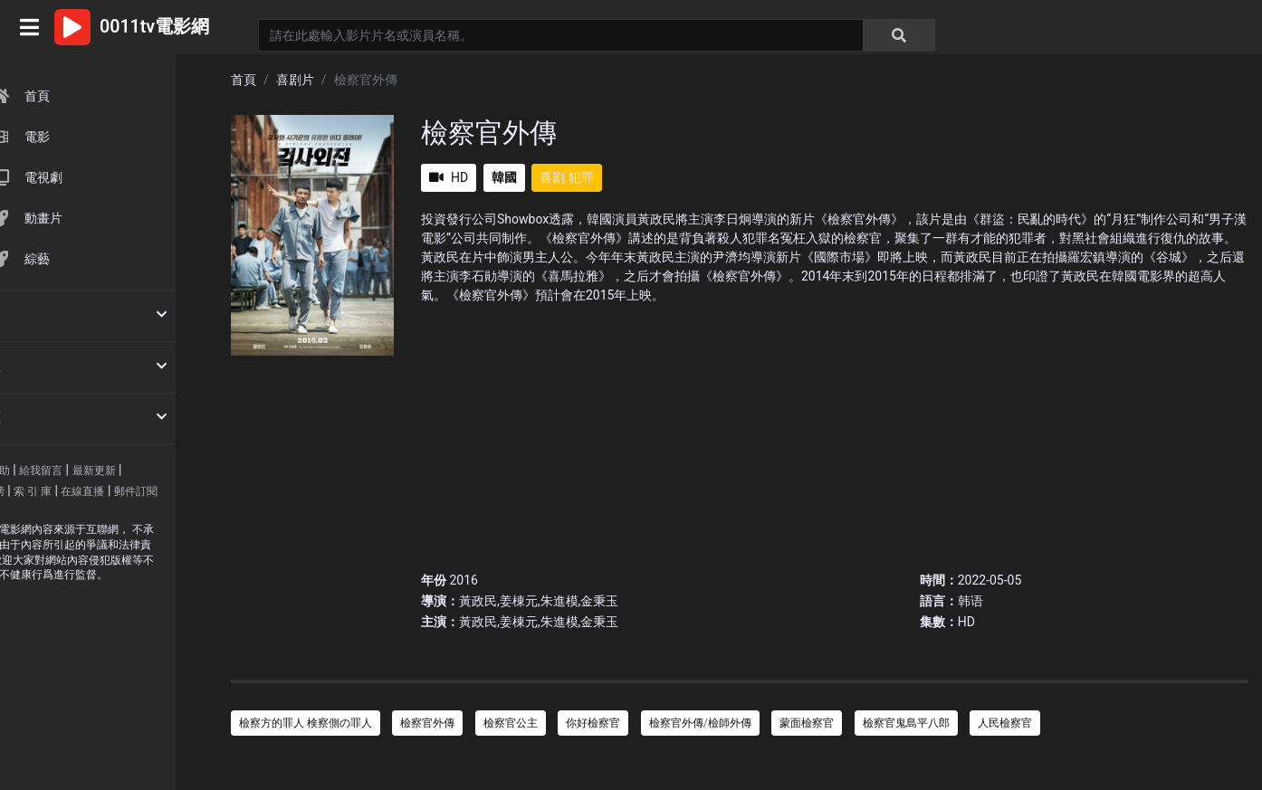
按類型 (33, 365)
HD (448, 177)
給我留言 (92, 470)
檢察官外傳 (427, 723)
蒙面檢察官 (806, 723)
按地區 (33, 417)
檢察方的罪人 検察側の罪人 (305, 723)
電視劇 (77, 177)
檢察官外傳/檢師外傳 (700, 723)
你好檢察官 (593, 723)
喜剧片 (295, 79)
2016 (463, 580)
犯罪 (581, 177)
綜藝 (71, 259)
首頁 (71, 96)
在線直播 (135, 491)
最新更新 (145, 470)
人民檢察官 (1005, 723)
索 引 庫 (84, 491)
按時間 (33, 314)
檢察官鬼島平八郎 (906, 723)
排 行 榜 (37, 491)
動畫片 (77, 218)
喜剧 (552, 177)
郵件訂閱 (40, 511)
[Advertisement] (834, 431)
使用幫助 (40, 470)
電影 (71, 136)
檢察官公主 (510, 723)
